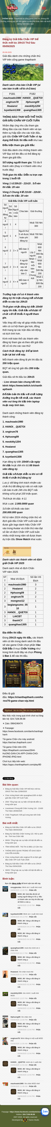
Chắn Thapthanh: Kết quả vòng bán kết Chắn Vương (23, 816)
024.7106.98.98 (17, 719)
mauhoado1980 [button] (17, 1083)
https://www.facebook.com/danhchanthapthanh (29, 1112)
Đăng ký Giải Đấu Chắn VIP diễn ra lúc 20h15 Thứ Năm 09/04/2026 (23, 828)
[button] (5, 889)
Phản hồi (33, 890)
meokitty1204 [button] (16, 993)
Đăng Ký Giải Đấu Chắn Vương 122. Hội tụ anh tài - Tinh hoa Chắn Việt (24, 835)
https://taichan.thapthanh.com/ (17, 742)
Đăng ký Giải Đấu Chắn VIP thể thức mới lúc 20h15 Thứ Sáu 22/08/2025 (22, 790)
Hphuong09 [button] (15, 1017)
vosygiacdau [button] (16, 887)
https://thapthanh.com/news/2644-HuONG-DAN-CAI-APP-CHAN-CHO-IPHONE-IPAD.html (20, 753)
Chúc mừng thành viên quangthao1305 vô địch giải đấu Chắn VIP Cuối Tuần (23, 796)
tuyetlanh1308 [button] (16, 914)
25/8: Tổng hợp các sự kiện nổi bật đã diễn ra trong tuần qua (23, 803)
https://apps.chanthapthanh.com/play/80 (22, 764)
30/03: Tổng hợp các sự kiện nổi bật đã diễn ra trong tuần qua (23, 871)
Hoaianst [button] (14, 972)
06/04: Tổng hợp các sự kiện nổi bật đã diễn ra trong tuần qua (23, 841)
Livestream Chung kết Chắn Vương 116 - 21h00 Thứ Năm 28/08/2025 (24, 809)
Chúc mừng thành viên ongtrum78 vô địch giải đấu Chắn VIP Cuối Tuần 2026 (23, 858)
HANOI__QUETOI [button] (18, 1062)
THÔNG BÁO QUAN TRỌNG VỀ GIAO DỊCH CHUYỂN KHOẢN (23, 852)
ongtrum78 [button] (15, 1038)
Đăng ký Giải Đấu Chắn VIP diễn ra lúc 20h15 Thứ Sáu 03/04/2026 (23, 865)
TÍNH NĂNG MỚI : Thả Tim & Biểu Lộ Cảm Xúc (24, 847)
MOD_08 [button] (21, 894)
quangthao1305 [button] (17, 948)
